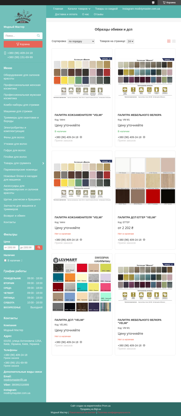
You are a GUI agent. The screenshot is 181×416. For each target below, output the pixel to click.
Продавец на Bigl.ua (90, 409)
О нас (85, 14)
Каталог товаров (78, 8)
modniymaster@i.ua (15, 379)
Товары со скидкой (106, 8)
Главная (58, 8)
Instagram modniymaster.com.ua (141, 8)
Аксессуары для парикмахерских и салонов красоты (21, 189)
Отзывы (98, 14)
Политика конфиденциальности (114, 412)
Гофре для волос (15, 150)
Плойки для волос (15, 156)
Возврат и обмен (14, 215)
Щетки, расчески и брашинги (22, 199)
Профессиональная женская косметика (22, 86)
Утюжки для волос (15, 143)
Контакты (10, 222)
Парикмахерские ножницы (20, 169)
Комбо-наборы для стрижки (21, 104)
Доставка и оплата (66, 14)
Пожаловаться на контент (82, 412)
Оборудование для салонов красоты (22, 76)
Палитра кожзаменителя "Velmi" (79, 114)
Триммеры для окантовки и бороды (21, 119)
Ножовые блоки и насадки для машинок (20, 177)
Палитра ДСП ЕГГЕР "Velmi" (137, 217)
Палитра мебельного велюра (140, 114)
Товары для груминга (17, 163)
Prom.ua (106, 406)
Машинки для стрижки (18, 111)
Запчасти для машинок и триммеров (20, 207)
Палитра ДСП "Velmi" (69, 319)
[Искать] (38, 35)
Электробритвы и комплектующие (15, 129)
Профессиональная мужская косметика (22, 96)
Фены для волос (14, 137)
